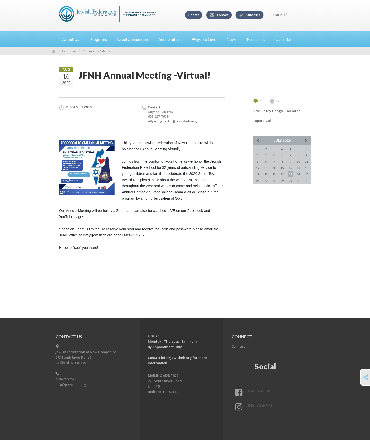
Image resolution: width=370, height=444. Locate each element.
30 (290, 180)
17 (298, 168)
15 (282, 168)
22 (282, 174)
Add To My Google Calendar (276, 110)
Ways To (206, 39)
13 (265, 168)
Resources (69, 51)
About (72, 39)
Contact (219, 15)
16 (290, 168)
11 (306, 161)
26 (257, 180)
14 (273, 168)
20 (265, 174)
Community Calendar (97, 51)
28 (273, 180)
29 (282, 180)
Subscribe (250, 15)
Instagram (260, 405)
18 (306, 168)
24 (298, 174)
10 (298, 161)
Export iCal (262, 120)
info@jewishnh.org (70, 384)
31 (298, 180)
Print (277, 101)
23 (290, 174)
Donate (193, 15)
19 (257, 174)
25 (306, 174)
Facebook (259, 390)
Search (280, 15)
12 (257, 168)
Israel (134, 39)
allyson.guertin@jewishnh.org (172, 121)
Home (53, 51)
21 (273, 174)
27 (265, 180)
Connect (238, 346)
